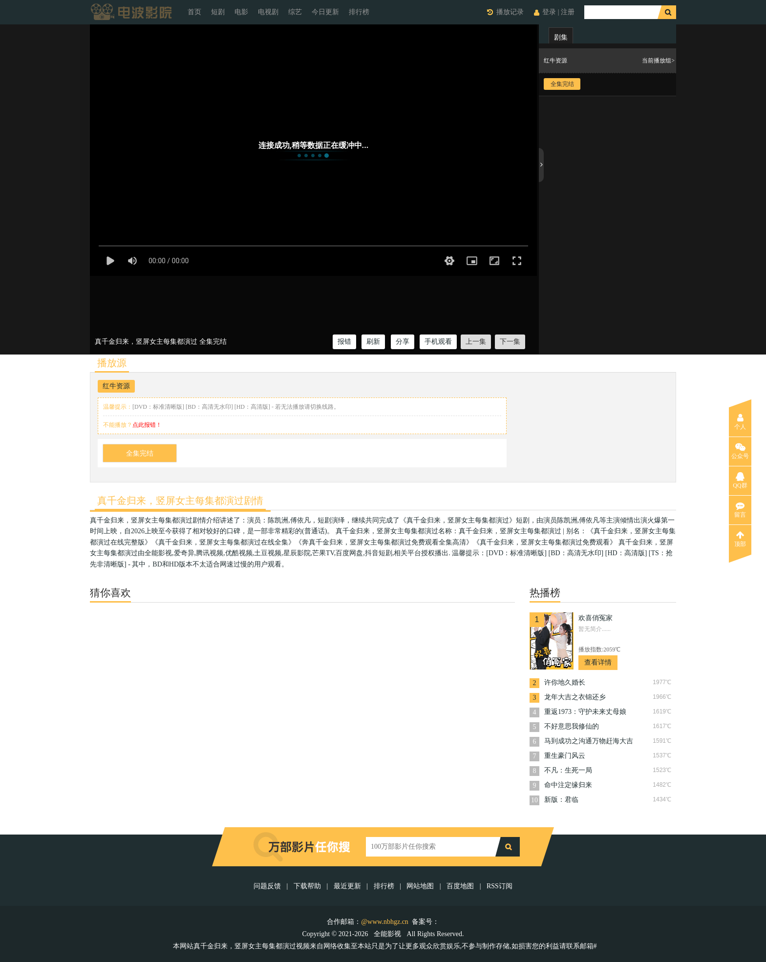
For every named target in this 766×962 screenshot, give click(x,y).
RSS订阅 (499, 886)
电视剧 (268, 12)
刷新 (373, 341)
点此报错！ (147, 424)
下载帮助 (307, 886)
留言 (740, 510)
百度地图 (460, 886)
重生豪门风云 (564, 755)
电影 (241, 12)
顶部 (740, 539)
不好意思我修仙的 (571, 726)
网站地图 (420, 886)
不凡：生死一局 (568, 770)
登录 (549, 12)
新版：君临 (561, 799)
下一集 (510, 341)
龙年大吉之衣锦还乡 (575, 697)
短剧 (218, 12)
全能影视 (388, 934)
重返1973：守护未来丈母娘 (585, 711)
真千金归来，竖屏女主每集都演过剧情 (180, 500)
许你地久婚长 (564, 682)
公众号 (740, 451)
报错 (344, 341)
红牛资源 (116, 386)
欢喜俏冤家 (595, 618)
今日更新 (325, 12)
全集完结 (139, 453)
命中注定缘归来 (568, 785)
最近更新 (347, 886)
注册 (567, 12)
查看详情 (598, 662)
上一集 (476, 341)
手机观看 (438, 341)
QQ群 (740, 480)
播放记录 (510, 12)
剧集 (561, 37)
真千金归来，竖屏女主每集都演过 (146, 341)
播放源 (112, 362)
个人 (740, 422)
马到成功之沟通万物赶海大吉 (588, 741)
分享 (402, 341)
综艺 (295, 12)
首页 (194, 12)
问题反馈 (268, 886)
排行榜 (359, 12)
